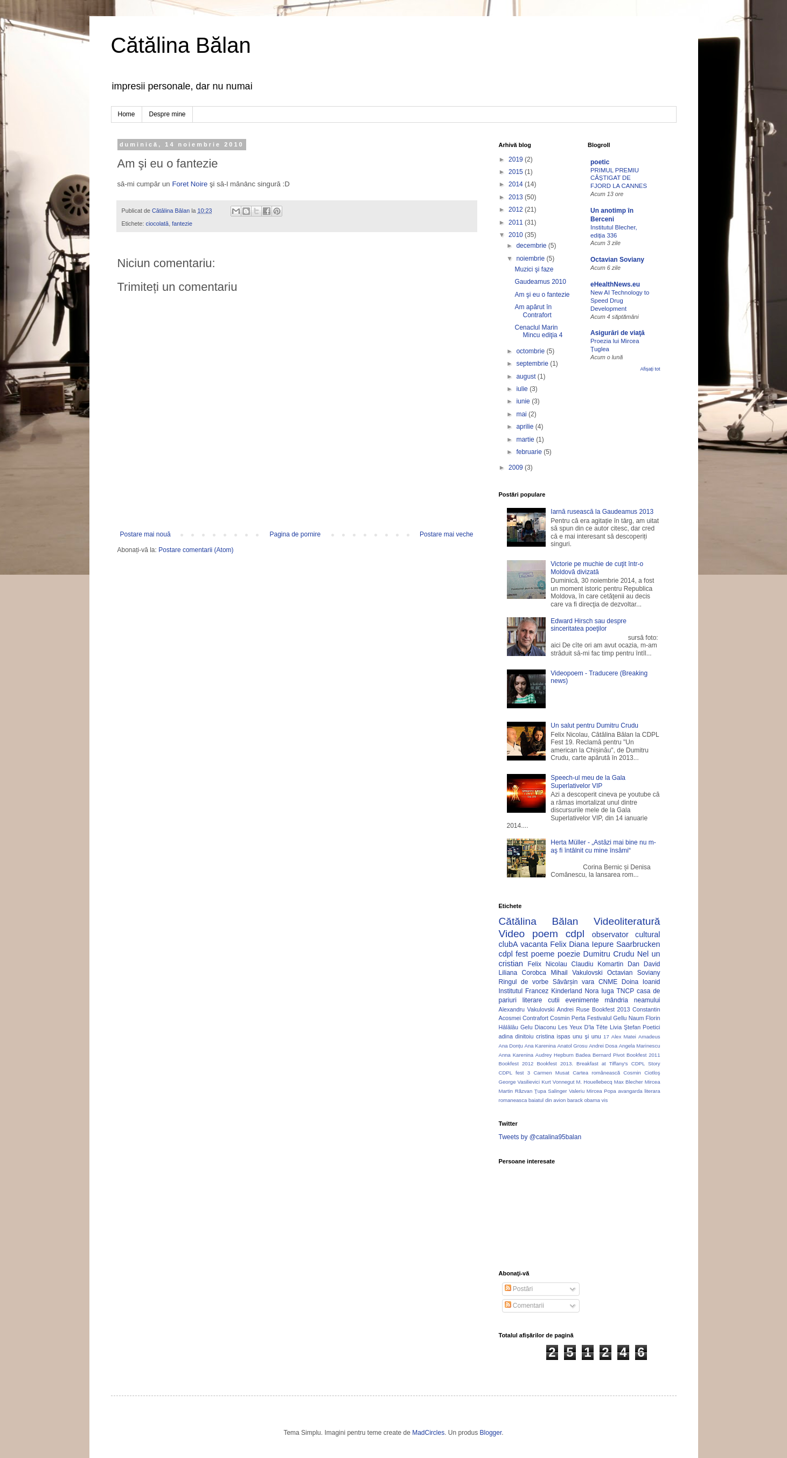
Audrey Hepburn (554, 1055)
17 (606, 1037)
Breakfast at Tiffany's (602, 1063)
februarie (530, 452)
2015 (517, 172)
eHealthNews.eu (615, 284)
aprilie (525, 426)
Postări (519, 1289)
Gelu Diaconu (538, 1027)
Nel (643, 954)
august (526, 376)
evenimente (582, 1000)
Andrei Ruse (573, 1009)
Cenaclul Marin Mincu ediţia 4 (538, 331)
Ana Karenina (540, 1046)
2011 (517, 222)
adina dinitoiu (516, 1036)
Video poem (528, 933)
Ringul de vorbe (524, 982)
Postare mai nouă (145, 534)
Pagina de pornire (295, 534)
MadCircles (428, 1432)
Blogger (491, 1432)
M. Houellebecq (594, 1082)
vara (588, 982)
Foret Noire (189, 184)
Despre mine (167, 114)
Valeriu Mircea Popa (592, 1091)
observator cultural (626, 934)
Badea (583, 1055)
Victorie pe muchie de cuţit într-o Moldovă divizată (597, 567)
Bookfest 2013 (611, 1009)
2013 (517, 197)
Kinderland (566, 991)
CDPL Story (645, 1063)
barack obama (583, 1100)
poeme (543, 954)
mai (522, 414)
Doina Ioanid (641, 982)
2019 (517, 159)
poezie (569, 954)
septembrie (533, 363)
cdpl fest (513, 954)
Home (126, 114)
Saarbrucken (638, 944)
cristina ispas (553, 1036)
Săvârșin (565, 982)
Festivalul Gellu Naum (615, 1018)
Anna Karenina (516, 1055)
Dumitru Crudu (609, 954)
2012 (517, 209)
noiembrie (531, 258)
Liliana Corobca (522, 972)
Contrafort (535, 1018)
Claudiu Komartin (598, 964)
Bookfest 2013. (555, 1063)
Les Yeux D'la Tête (583, 1027)
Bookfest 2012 (516, 1063)
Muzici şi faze (533, 269)
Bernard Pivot (608, 1055)
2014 (517, 184)
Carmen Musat (551, 1073)
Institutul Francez (524, 991)
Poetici (651, 1027)
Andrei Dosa (603, 1046)
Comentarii (524, 1305)
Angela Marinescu (639, 1046)
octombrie (531, 351)
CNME (607, 982)
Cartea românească (596, 1073)
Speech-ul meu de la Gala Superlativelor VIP (588, 781)
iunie (524, 401)
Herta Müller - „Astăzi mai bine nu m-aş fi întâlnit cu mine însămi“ (603, 846)
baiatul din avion (547, 1100)
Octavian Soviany (617, 259)
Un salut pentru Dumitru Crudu (594, 725)
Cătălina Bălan (181, 45)
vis (604, 1100)
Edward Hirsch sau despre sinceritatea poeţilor (588, 624)
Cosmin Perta (567, 1018)
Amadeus (649, 1037)
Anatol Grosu (572, 1046)
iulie (523, 389)
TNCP (625, 991)
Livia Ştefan (625, 1027)
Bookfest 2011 (643, 1055)
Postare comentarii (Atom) (195, 550)
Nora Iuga (599, 991)
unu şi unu (587, 1036)
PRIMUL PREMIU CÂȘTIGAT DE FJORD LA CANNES (618, 178)
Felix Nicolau (547, 964)
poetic (599, 162)
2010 (517, 235)
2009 (517, 467)
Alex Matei (623, 1037)
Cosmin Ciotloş (641, 1073)
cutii (553, 1000)
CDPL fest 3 (515, 1073)
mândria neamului (632, 1000)
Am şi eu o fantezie (541, 294)
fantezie (182, 223)
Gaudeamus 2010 (540, 281)
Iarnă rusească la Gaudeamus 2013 (602, 511)
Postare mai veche (446, 534)
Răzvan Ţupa (530, 1091)
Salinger (557, 1091)
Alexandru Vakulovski (527, 1009)
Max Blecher (628, 1082)
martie (526, 439)
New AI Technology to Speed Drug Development (619, 300)
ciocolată (157, 223)
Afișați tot (650, 369)
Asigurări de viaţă (617, 333)
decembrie (532, 245)
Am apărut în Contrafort (533, 310)
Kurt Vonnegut (557, 1082)
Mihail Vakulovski (576, 972)
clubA (508, 944)
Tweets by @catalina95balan (540, 1137)
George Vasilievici (519, 1082)
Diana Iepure (591, 944)
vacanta (533, 944)
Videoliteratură (627, 921)
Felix (558, 944)
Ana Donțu (511, 1046)
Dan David (644, 964)
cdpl (575, 933)
